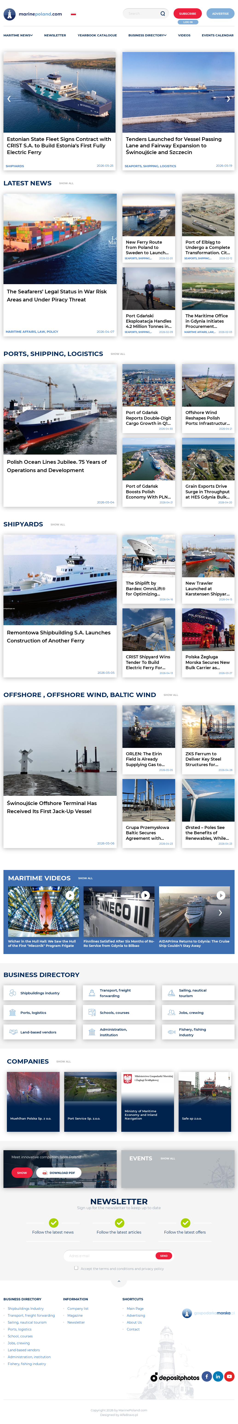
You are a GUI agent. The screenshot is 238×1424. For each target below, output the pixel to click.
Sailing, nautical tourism (27, 1322)
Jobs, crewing (19, 1343)
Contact (133, 1329)
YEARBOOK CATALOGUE (97, 35)
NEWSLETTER (55, 35)
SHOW (22, 1173)
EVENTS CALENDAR (218, 35)
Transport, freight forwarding (31, 1315)
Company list (78, 1308)
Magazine (75, 1315)
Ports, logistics (20, 1329)
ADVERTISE (220, 13)
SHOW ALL (66, 183)
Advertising (136, 1315)
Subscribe (187, 13)
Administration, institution (29, 1357)
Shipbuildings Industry (26, 1308)
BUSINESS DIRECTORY (147, 35)
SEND (164, 1256)
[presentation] (6, 97)
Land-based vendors (24, 1350)
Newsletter (76, 1322)
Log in (188, 22)
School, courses (20, 1336)
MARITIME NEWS (18, 35)
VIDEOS (184, 35)
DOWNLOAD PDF (59, 1172)
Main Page (135, 1308)
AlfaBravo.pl (129, 1415)
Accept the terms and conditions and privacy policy (122, 1269)
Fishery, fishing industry (27, 1364)
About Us (134, 1322)
